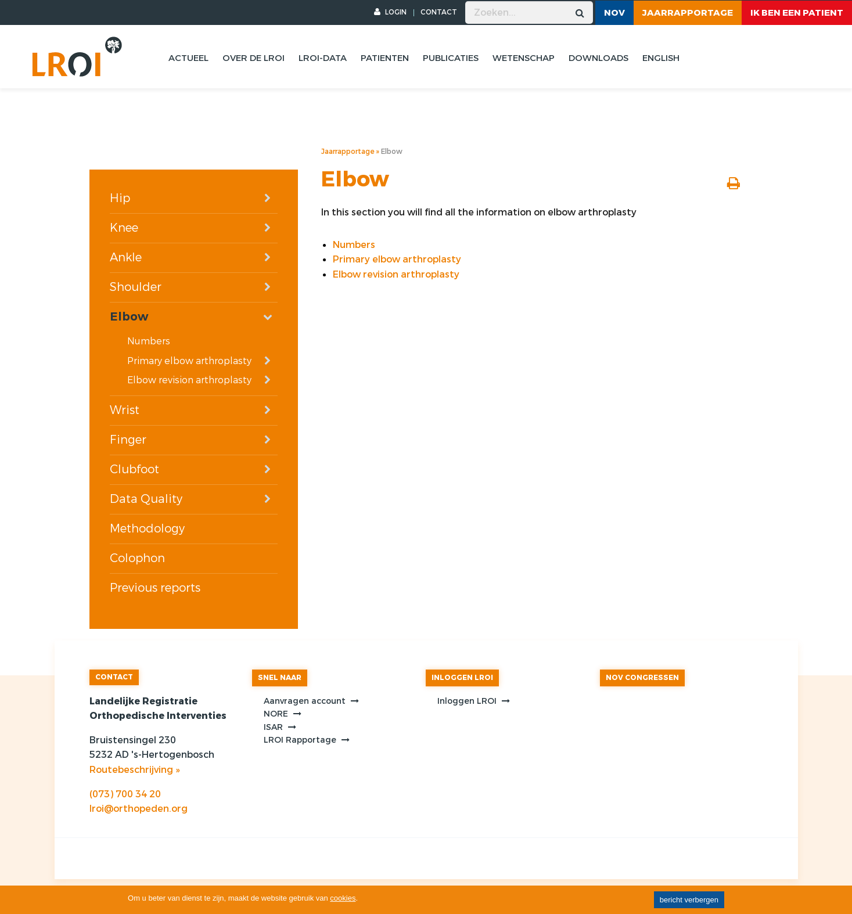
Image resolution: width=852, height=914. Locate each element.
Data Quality (146, 499)
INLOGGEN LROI (462, 677)
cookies (342, 898)
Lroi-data (323, 58)
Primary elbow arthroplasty (189, 361)
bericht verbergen (689, 899)
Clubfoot (134, 469)
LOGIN (390, 12)
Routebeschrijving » (134, 770)
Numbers (148, 341)
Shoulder (135, 287)
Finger (128, 440)
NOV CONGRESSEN (642, 677)
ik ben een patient (796, 13)
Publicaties (451, 58)
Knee (124, 228)
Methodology (147, 529)
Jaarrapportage (687, 13)
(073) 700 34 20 (125, 794)
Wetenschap (523, 58)
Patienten (385, 58)
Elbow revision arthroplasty (189, 380)
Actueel (188, 58)
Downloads (598, 58)
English (661, 58)
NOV (614, 13)
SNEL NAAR (279, 677)
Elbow (129, 317)
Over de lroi (253, 58)
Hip (120, 198)
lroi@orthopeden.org (138, 809)
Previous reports (155, 588)
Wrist (124, 410)
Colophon (137, 558)
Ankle (126, 257)
